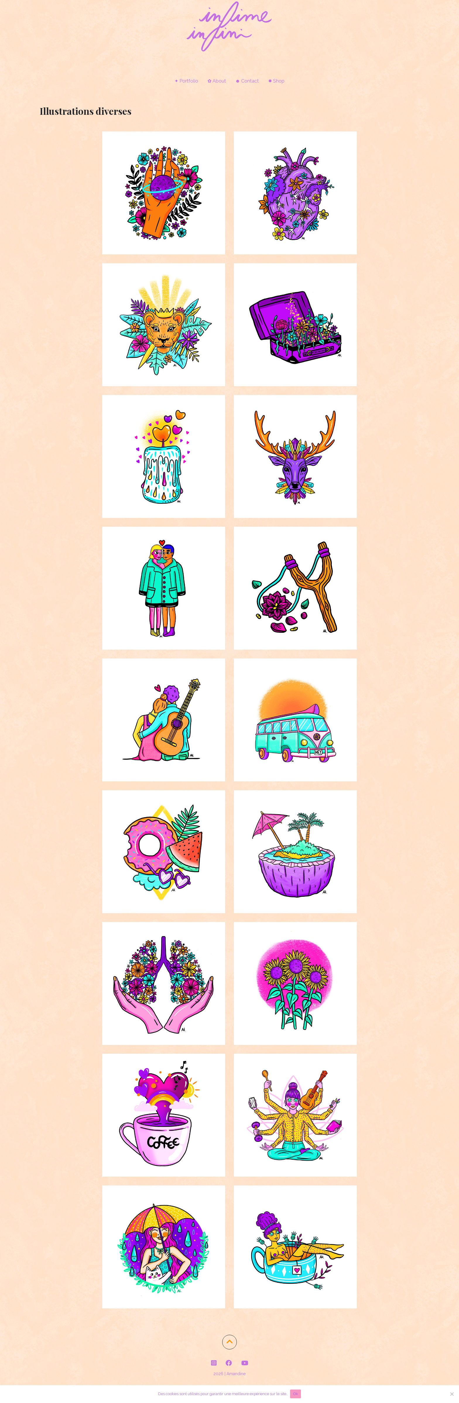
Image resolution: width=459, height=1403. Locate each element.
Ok (295, 1394)
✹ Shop (276, 81)
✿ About (217, 81)
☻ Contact (247, 81)
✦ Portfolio (186, 81)
